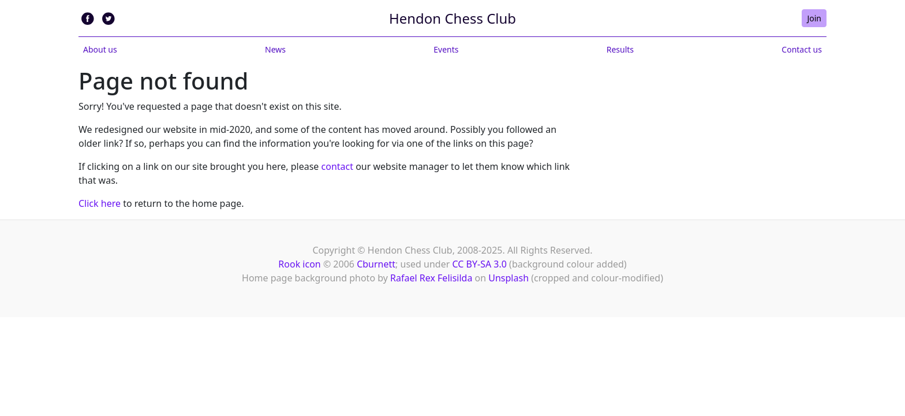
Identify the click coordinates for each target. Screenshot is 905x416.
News (275, 49)
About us (100, 49)
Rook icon (299, 264)
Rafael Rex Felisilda (431, 278)
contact (337, 166)
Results (620, 49)
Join (814, 18)
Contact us (801, 49)
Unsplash (508, 278)
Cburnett (376, 264)
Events (445, 49)
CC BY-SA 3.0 (479, 264)
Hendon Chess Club (452, 18)
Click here (99, 203)
